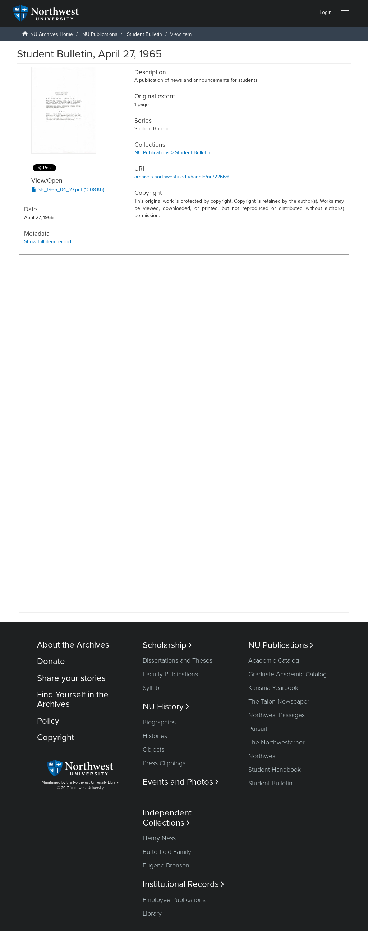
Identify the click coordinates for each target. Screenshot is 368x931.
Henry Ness (159, 838)
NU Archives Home (51, 34)
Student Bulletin (144, 34)
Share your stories (71, 678)
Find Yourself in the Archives (73, 699)
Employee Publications (174, 900)
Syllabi (152, 688)
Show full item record (47, 242)
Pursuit (257, 729)
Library (152, 913)
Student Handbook (274, 770)
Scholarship (167, 645)
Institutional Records (183, 884)
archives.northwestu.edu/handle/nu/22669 (181, 177)
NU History (166, 706)
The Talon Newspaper (278, 701)
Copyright (55, 737)
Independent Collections (167, 818)
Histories (155, 736)
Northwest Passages (276, 715)
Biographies (159, 722)
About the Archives (73, 645)
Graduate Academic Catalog (287, 674)
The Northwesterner (276, 742)
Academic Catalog (273, 660)
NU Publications (100, 34)
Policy (48, 721)
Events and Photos (180, 782)
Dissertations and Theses (177, 660)
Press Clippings (164, 763)
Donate (51, 661)
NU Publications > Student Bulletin (172, 153)
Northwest (262, 756)
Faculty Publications (170, 674)
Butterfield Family (167, 852)
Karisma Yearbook (273, 688)
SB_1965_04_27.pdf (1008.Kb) (67, 190)
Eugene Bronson (166, 865)
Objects (153, 749)
